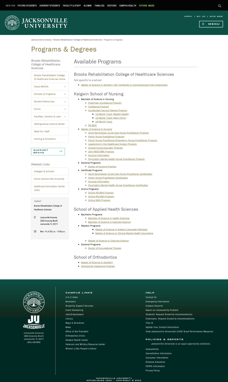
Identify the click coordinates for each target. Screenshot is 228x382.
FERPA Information (155, 366)
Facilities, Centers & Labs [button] (51, 117)
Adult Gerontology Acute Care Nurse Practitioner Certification (120, 174)
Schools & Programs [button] (51, 95)
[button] (219, 6)
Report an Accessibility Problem (162, 310)
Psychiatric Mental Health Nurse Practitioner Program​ (116, 159)
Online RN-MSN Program (101, 196)
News (68, 327)
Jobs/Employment (75, 314)
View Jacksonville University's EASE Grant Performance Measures (179, 331)
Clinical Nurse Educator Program (105, 147)
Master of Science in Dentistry (97, 262)
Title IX (149, 322)
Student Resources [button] (51, 102)
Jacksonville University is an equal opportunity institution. (181, 343)
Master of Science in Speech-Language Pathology (121, 229)
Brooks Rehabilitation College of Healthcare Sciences (78, 39)
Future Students (27, 5)
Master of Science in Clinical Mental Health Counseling (124, 233)
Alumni (88, 5)
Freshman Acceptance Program (104, 102)
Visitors (111, 5)
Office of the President (77, 331)
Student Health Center (77, 340)
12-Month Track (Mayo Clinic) (110, 117)
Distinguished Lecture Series (49, 123)
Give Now (216, 16)
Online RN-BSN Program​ (101, 192)
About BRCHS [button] (51, 87)
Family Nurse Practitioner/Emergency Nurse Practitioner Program (122, 140)
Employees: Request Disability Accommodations (170, 318)
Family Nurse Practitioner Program (106, 136)
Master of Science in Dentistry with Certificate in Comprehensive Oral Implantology (124, 84)
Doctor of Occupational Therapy (104, 248)
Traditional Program (98, 106)
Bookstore (71, 301)
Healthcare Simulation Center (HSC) (49, 188)
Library (69, 318)
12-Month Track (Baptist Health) (112, 114)
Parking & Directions (45, 138)
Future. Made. (147, 5)
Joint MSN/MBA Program (101, 151)
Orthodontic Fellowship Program (98, 266)
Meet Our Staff (41, 131)
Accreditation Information (159, 353)
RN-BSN (92, 125)
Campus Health (127, 5)
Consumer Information (157, 357)
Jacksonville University (41, 39)
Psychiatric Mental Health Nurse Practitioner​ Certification (118, 185)
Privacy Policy (153, 370)
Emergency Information (157, 301)
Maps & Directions (75, 322)
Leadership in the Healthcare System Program (112, 144)
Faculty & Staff (72, 5)
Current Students (50, 5)
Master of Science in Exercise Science (108, 240)
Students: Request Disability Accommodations (169, 314)
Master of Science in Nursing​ (96, 129)
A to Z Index (72, 297)
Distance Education (155, 361)
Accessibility (152, 349)
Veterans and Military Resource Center (85, 344)
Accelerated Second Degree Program (107, 110)
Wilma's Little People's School (81, 348)
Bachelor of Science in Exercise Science (109, 222)
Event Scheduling (74, 310)
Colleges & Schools (44, 171)
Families (99, 5)
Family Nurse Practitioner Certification (108, 177)
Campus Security (154, 305)
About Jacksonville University (49, 178)
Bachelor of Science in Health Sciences (109, 218)
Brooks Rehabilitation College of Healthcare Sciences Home (49, 77)
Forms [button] (51, 110)
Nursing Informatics (98, 155)
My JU (201, 16)
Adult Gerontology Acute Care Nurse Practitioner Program (118, 132)
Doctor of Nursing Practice (102, 166)
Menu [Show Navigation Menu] (211, 24)
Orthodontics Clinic (75, 335)
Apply (188, 16)
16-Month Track (103, 121)
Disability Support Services (79, 305)
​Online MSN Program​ (99, 200)
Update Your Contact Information (162, 327)
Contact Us (151, 297)
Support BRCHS (48, 151)
